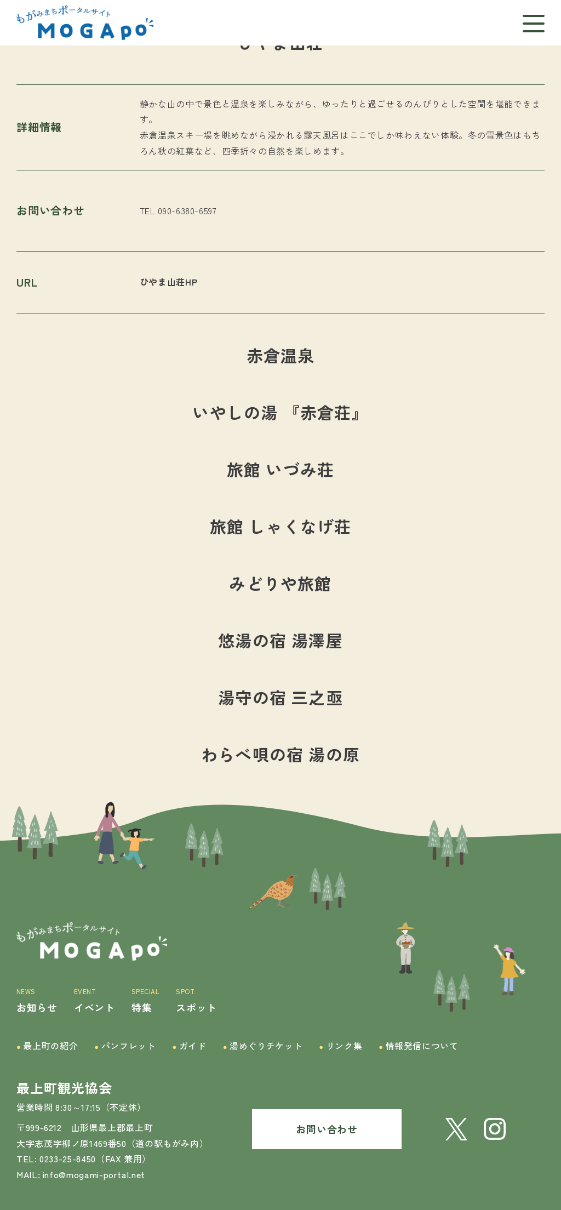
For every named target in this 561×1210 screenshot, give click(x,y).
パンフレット (125, 1046)
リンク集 (340, 1046)
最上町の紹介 (47, 1046)
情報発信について (419, 1046)
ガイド (189, 1046)
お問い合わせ (326, 1129)
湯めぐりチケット (263, 1046)
